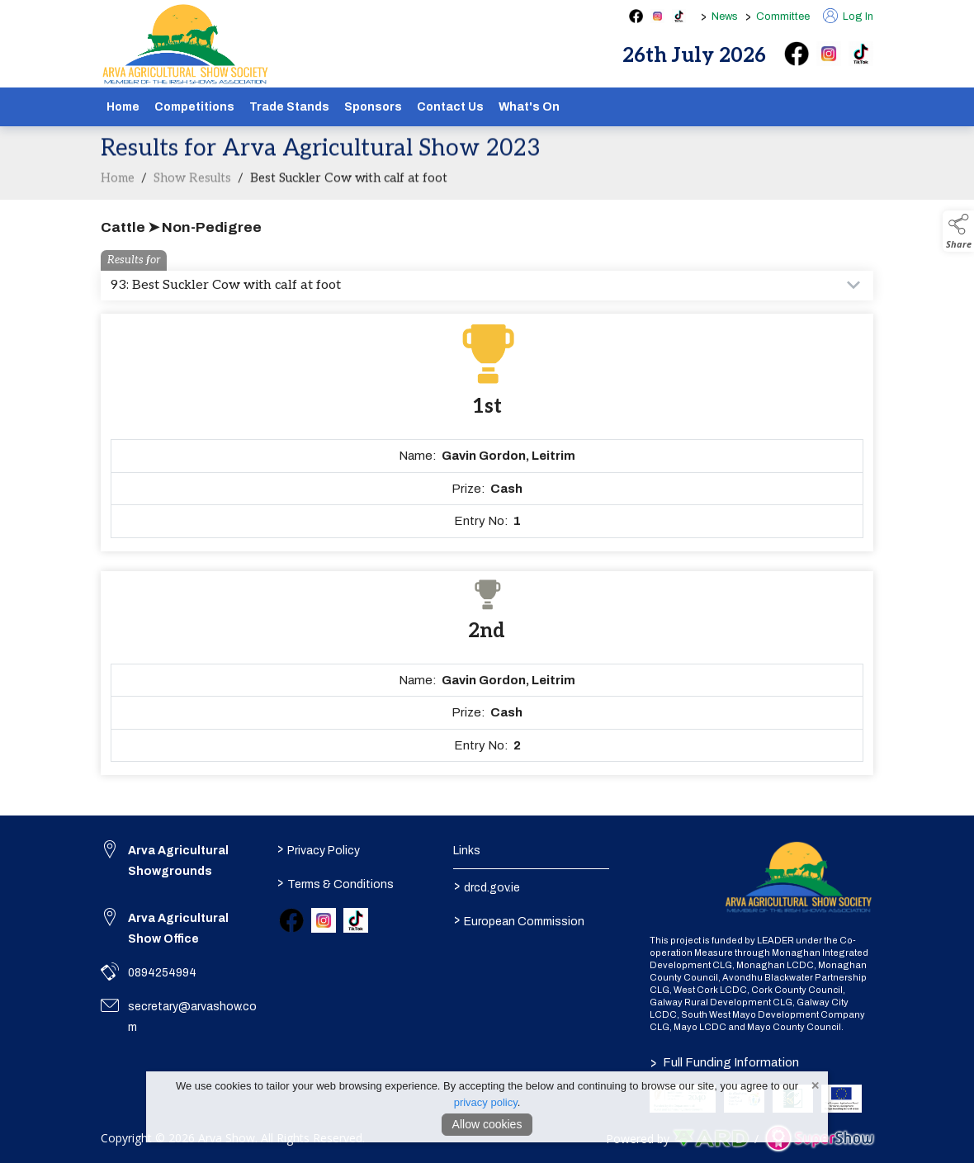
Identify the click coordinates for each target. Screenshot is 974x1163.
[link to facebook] (291, 920)
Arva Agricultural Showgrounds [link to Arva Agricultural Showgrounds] (178, 860)
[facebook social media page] (636, 16)
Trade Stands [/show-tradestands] (289, 107)
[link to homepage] (185, 44)
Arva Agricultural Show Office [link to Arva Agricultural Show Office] (178, 928)
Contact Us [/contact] (450, 107)
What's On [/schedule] (529, 107)
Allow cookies (487, 1124)
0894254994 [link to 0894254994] (162, 973)
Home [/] (122, 107)
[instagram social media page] (657, 16)
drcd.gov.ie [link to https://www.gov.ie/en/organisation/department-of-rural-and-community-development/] (486, 885)
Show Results (192, 189)
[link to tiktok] (355, 920)
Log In (848, 16)
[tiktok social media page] (679, 16)
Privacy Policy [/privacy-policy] (318, 848)
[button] (958, 231)
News (725, 16)
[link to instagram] (323, 920)
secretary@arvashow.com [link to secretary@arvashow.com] (192, 1016)
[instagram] (828, 53)
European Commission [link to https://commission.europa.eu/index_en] (518, 919)
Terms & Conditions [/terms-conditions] (335, 882)
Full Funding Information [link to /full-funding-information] (724, 1062)
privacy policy (486, 1102)
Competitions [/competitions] (194, 107)
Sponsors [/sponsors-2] (373, 107)
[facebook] (796, 53)
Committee (783, 16)
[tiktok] (861, 53)
